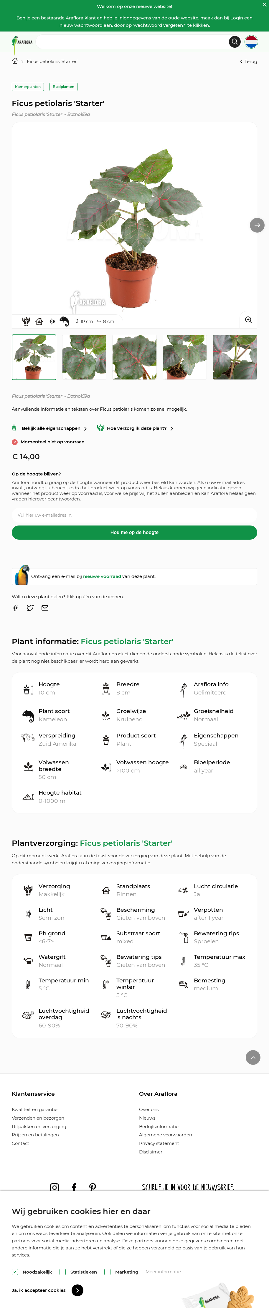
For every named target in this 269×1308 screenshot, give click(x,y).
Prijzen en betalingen (35, 1135)
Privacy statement (159, 1143)
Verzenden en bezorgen (38, 1118)
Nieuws (147, 1118)
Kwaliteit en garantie (34, 1109)
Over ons (149, 1109)
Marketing (126, 1272)
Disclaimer (150, 1152)
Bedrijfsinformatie (159, 1126)
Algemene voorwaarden (165, 1135)
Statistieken (83, 1272)
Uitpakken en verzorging (39, 1126)
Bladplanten (63, 86)
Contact (20, 1143)
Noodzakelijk (37, 1272)
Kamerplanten (28, 86)
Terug (248, 61)
